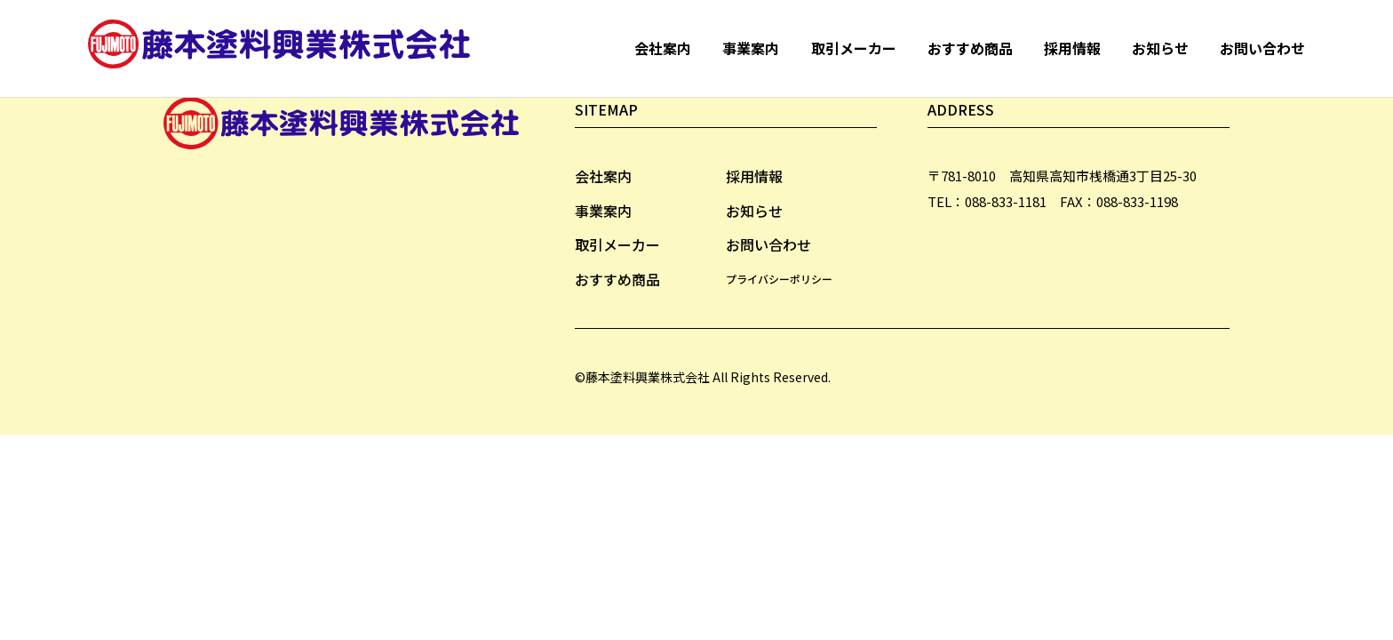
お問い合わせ (1262, 48)
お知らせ (1160, 48)
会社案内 (662, 48)
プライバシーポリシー (779, 278)
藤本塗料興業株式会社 (283, 48)
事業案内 (750, 48)
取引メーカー (853, 48)
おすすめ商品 (970, 48)
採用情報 (1072, 48)
